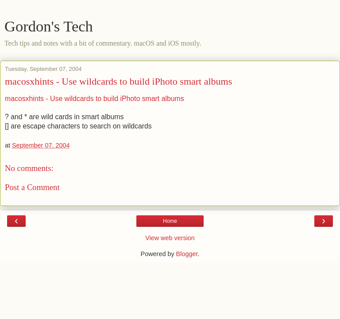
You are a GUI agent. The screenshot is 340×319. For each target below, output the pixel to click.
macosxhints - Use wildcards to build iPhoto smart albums (118, 81)
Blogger (187, 253)
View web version (170, 237)
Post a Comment (32, 187)
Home (170, 221)
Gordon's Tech (48, 26)
